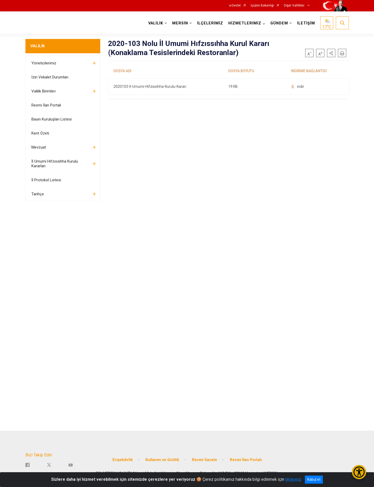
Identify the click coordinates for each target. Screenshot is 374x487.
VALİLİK (37, 46)
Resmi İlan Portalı (46, 105)
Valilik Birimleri (43, 91)
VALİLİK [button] (155, 23)
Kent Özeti (40, 133)
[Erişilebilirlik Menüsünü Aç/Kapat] (359, 472)
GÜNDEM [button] (279, 23)
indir (297, 86)
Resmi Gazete (204, 460)
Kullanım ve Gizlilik (162, 460)
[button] (331, 53)
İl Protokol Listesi (46, 180)
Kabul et (313, 479)
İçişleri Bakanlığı (262, 5)
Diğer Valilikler (294, 5)
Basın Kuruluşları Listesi (51, 119)
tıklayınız (293, 479)
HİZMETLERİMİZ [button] (244, 23)
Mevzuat (38, 147)
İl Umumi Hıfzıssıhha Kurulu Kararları (54, 163)
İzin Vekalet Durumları (49, 77)
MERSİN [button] (180, 23)
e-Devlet (235, 5)
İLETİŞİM (306, 23)
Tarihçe (37, 194)
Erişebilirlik (122, 460)
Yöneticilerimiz (43, 63)
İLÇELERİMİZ (210, 23)
